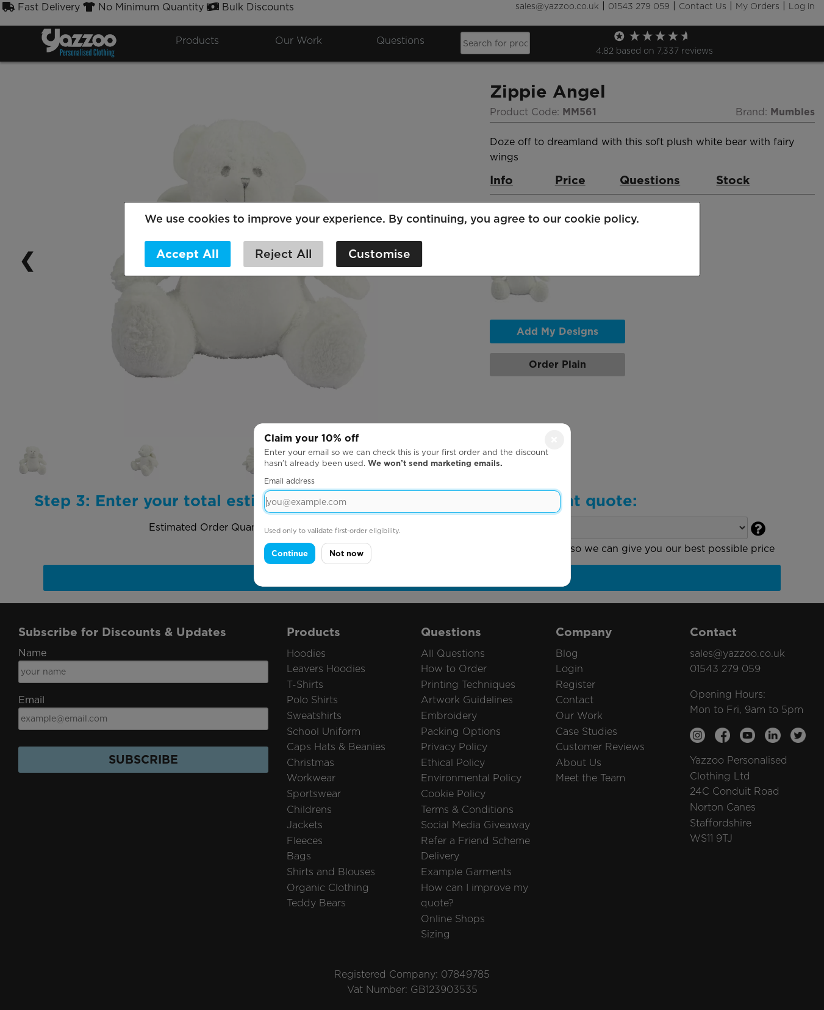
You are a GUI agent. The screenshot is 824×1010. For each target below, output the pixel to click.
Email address (289, 480)
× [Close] (554, 439)
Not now (346, 553)
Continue (289, 553)
